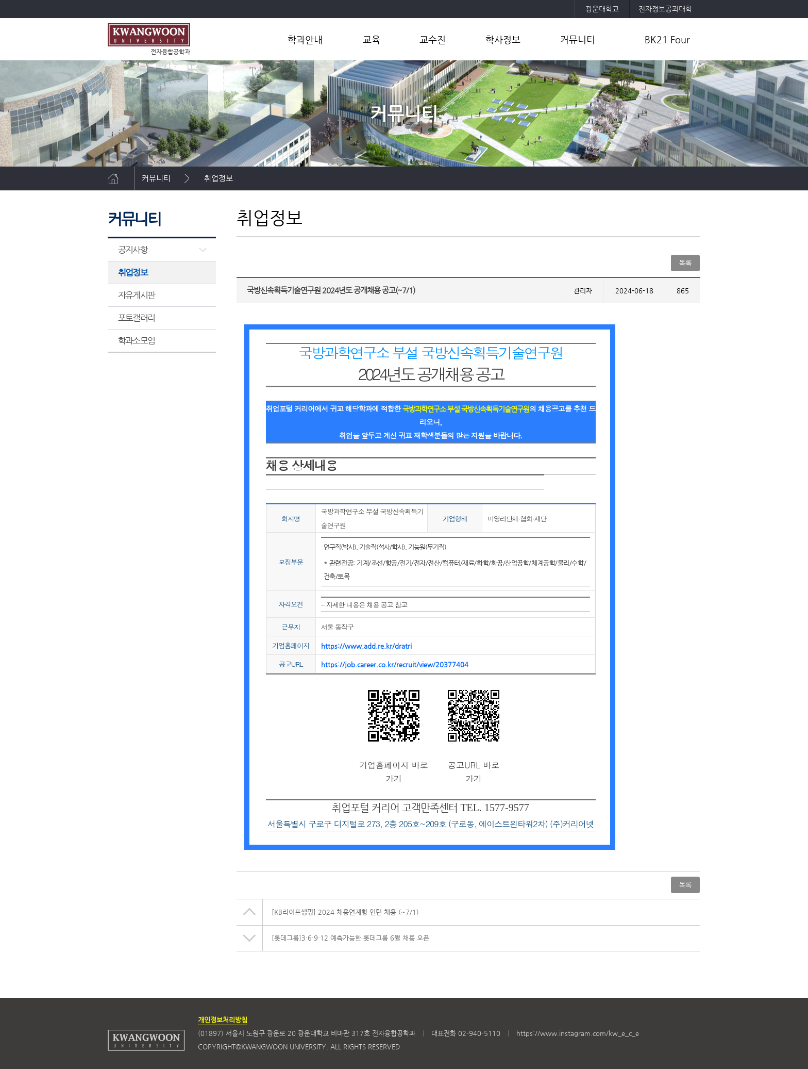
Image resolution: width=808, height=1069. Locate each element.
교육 (371, 39)
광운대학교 (602, 9)
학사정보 (502, 39)
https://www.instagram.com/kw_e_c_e (577, 1033)
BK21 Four (667, 39)
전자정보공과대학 (665, 9)
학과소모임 (136, 340)
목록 (685, 263)
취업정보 (218, 178)
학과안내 (305, 39)
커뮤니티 (577, 39)
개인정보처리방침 (222, 1020)
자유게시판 (136, 295)
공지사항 (132, 249)
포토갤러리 (136, 318)
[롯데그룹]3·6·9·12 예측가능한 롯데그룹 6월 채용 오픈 (350, 938)
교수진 (432, 39)
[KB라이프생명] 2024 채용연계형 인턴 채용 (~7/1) (345, 912)
